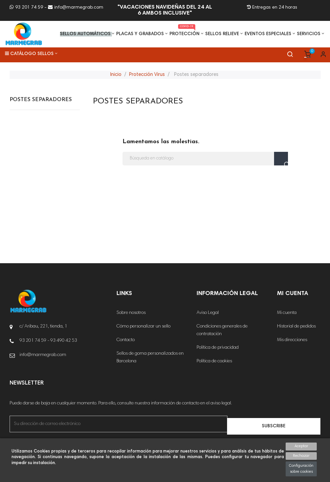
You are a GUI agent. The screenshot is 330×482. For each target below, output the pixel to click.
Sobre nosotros (131, 313)
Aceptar (301, 446)
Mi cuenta (287, 313)
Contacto (126, 340)
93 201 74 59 (26, 7)
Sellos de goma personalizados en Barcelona (150, 357)
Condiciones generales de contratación (222, 330)
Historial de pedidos (296, 326)
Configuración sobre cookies (301, 469)
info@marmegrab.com (75, 7)
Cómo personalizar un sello (143, 326)
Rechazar (301, 456)
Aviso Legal (208, 313)
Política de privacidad (218, 347)
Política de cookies (214, 361)
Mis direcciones (292, 340)
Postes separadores (41, 99)
